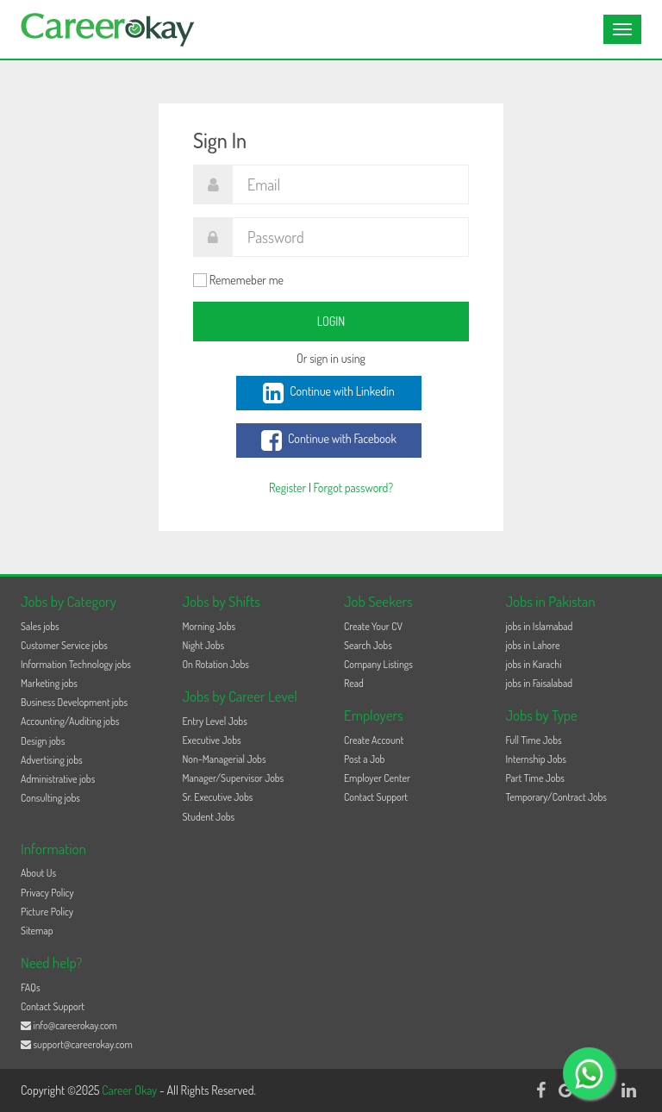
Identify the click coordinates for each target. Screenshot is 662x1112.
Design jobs (43, 740)
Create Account (373, 740)
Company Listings (378, 664)
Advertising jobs (52, 759)
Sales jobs (40, 626)
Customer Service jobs (64, 645)
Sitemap (37, 930)
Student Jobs (209, 816)
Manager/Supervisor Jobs (233, 778)
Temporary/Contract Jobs (557, 796)
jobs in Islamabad (539, 626)
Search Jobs (368, 645)
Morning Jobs (209, 626)
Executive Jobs (212, 740)
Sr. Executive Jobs (218, 796)
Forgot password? (353, 487)
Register (287, 487)
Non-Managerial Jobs (224, 759)
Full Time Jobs (534, 740)
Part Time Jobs (535, 778)
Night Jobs (204, 645)
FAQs (31, 987)
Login (331, 321)
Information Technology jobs (76, 664)
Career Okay (130, 1090)
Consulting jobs (50, 797)
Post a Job (364, 759)
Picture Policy (47, 911)
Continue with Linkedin (328, 393)
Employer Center (377, 778)
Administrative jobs (58, 778)
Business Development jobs (74, 702)
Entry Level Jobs (215, 721)
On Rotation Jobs (216, 664)
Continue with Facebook (329, 440)
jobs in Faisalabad (539, 683)
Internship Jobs (536, 759)
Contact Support (376, 796)
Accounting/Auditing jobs (70, 721)
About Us (38, 872)
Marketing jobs (49, 683)
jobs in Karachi (534, 664)
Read (354, 683)
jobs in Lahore (533, 645)
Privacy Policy (47, 892)
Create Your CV (373, 626)
